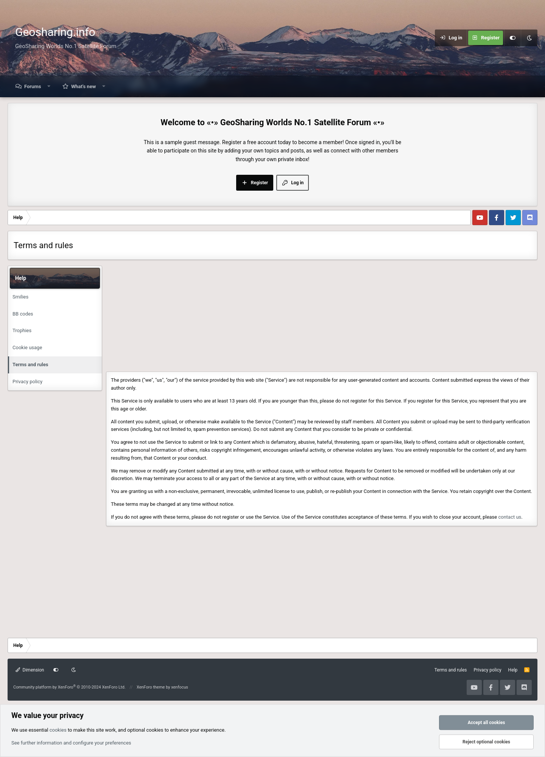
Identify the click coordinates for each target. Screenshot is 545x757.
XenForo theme (151, 687)
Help (513, 670)
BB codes (22, 314)
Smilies (20, 297)
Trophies (21, 330)
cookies (58, 729)
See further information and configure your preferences (71, 742)
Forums (32, 86)
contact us (509, 517)
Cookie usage (27, 347)
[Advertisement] (318, 319)
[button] (49, 86)
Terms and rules (30, 364)
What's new (83, 86)
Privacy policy (27, 381)
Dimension (30, 670)
